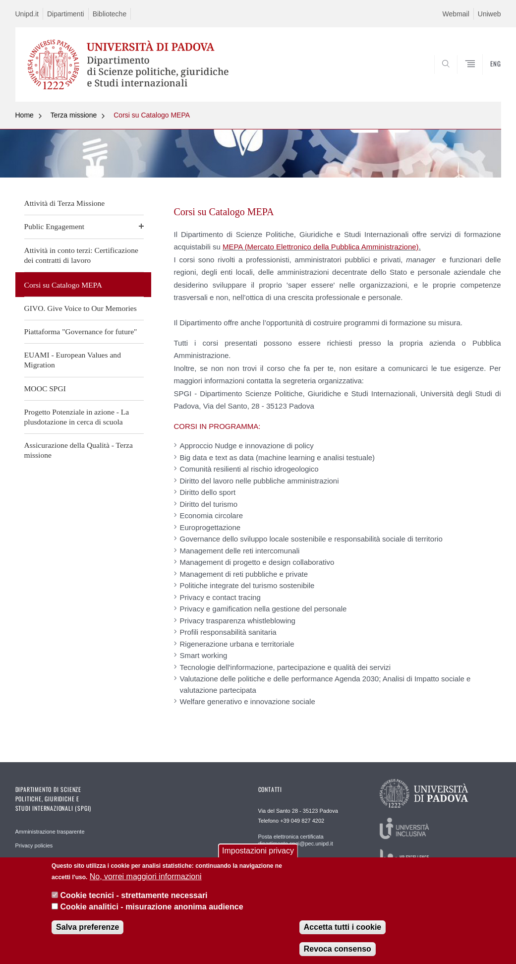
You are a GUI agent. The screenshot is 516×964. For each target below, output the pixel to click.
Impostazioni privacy (258, 850)
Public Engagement (54, 226)
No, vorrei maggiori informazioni (146, 876)
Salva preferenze (87, 927)
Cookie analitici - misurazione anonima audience (151, 907)
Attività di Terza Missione (64, 203)
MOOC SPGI (45, 388)
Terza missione (74, 115)
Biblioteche (110, 14)
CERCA (461, 77)
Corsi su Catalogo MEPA (152, 115)
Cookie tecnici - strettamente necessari (134, 895)
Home (24, 115)
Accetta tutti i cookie (342, 927)
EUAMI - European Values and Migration (72, 360)
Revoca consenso (337, 949)
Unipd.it (27, 14)
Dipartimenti (65, 14)
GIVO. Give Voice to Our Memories (80, 308)
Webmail (456, 14)
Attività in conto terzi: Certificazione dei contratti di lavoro (81, 255)
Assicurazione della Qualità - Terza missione (78, 450)
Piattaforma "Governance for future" (80, 331)
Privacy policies (34, 845)
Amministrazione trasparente (50, 832)
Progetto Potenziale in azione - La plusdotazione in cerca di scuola (76, 417)
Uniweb (489, 14)
